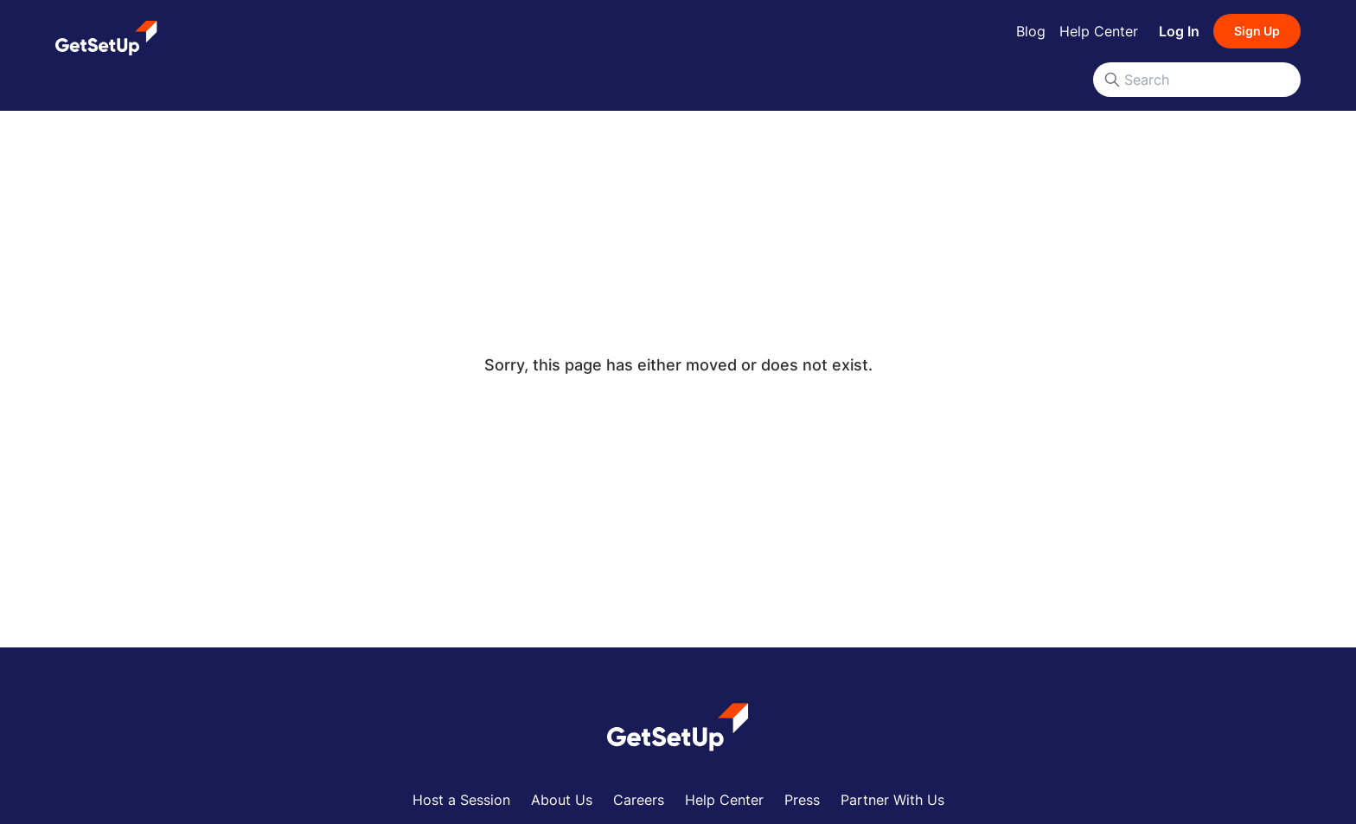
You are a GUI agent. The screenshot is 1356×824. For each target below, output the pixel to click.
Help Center (1098, 31)
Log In (1179, 31)
